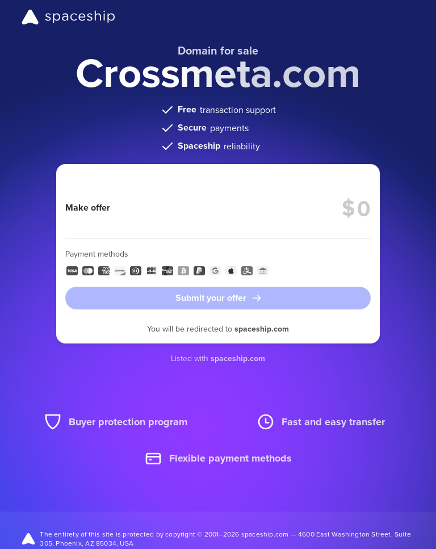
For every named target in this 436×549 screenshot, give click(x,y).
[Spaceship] (68, 17)
